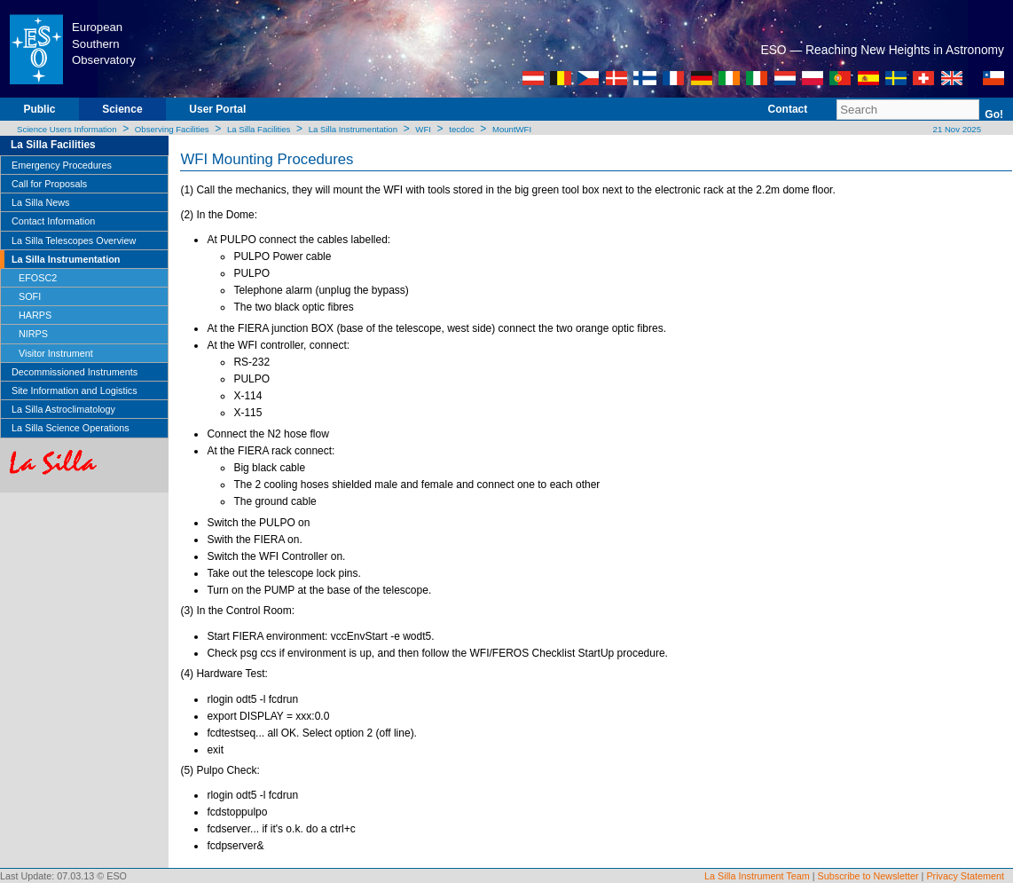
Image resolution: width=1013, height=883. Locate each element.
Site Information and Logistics (74, 390)
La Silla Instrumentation (353, 129)
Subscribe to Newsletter (868, 876)
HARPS (35, 315)
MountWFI (511, 129)
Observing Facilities (172, 129)
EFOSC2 (38, 277)
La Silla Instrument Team (757, 876)
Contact (788, 109)
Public (39, 109)
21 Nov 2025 (956, 129)
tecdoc (461, 129)
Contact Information (53, 221)
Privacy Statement (965, 876)
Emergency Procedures (62, 165)
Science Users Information (67, 129)
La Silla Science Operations (71, 427)
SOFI (30, 296)
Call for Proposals (49, 183)
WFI (423, 129)
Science (122, 109)
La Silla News (40, 202)
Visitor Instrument (56, 353)
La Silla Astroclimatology (63, 409)
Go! (994, 114)
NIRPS (33, 333)
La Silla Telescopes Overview (74, 240)
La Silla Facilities (258, 129)
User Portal (217, 109)
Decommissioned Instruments (74, 372)
